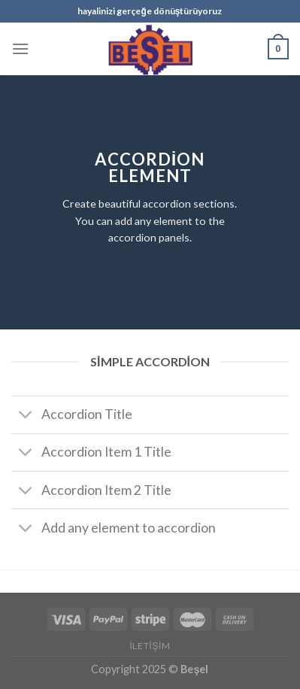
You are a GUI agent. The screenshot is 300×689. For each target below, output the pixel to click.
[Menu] (20, 48)
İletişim (149, 645)
